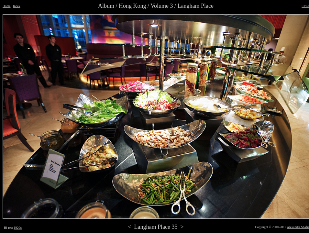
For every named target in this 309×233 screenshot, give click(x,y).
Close (305, 6)
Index (16, 6)
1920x (18, 227)
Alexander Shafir (298, 227)
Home (6, 6)
